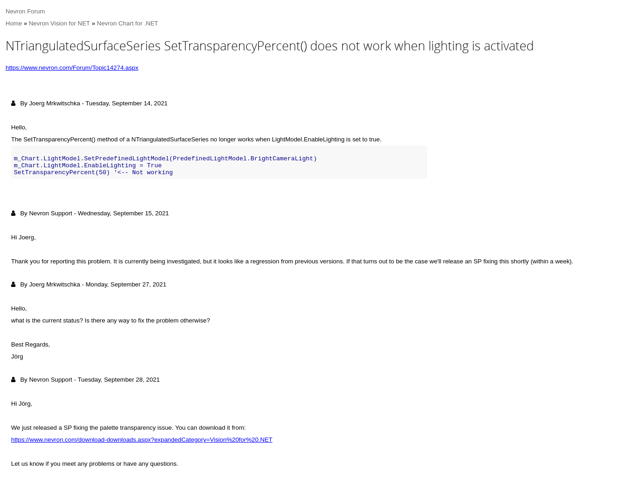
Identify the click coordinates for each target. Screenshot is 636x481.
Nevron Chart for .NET (128, 23)
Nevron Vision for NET (59, 23)
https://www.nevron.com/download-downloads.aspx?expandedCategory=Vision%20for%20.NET (141, 439)
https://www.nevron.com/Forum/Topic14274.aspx (72, 67)
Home (14, 23)
